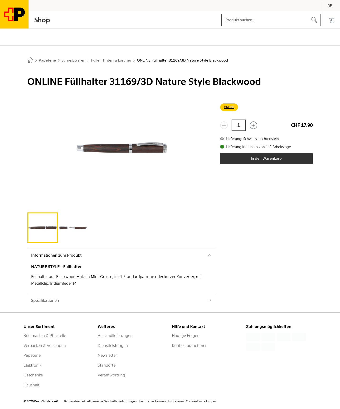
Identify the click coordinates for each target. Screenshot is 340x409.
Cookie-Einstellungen (201, 401)
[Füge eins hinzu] (253, 125)
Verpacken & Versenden (45, 345)
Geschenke (33, 375)
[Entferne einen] (224, 125)
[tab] (42, 227)
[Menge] (239, 125)
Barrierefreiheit (74, 401)
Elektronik (32, 365)
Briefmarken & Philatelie (45, 335)
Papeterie (32, 355)
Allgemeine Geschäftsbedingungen (112, 401)
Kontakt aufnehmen (190, 345)
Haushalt (31, 385)
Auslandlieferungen (115, 335)
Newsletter (107, 355)
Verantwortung (111, 375)
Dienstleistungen (113, 345)
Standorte (107, 365)
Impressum (176, 401)
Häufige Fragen (185, 335)
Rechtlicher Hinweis (152, 401)
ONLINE (229, 107)
